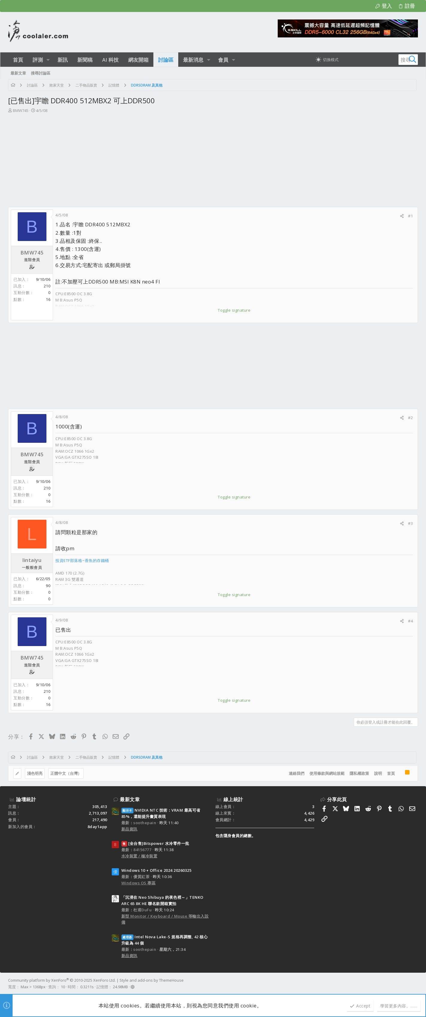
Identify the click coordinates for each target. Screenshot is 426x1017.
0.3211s (87, 986)
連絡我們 (296, 773)
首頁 (391, 773)
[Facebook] (415, 983)
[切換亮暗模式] (327, 59)
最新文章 (130, 799)
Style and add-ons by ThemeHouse (152, 980)
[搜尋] (380, 59)
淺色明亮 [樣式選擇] (35, 773)
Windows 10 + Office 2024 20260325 (156, 870)
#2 (410, 417)
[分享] (402, 216)
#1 (410, 216)
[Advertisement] (213, 162)
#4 (410, 621)
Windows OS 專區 (138, 883)
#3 (410, 523)
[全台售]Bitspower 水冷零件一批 (155, 843)
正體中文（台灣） (65, 773)
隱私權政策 (359, 773)
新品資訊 (129, 829)
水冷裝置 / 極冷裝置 (139, 856)
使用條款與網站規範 (327, 773)
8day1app (97, 826)
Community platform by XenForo (62, 980)
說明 (378, 773)
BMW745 (20, 110)
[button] (48, 59)
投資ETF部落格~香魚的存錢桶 (82, 560)
